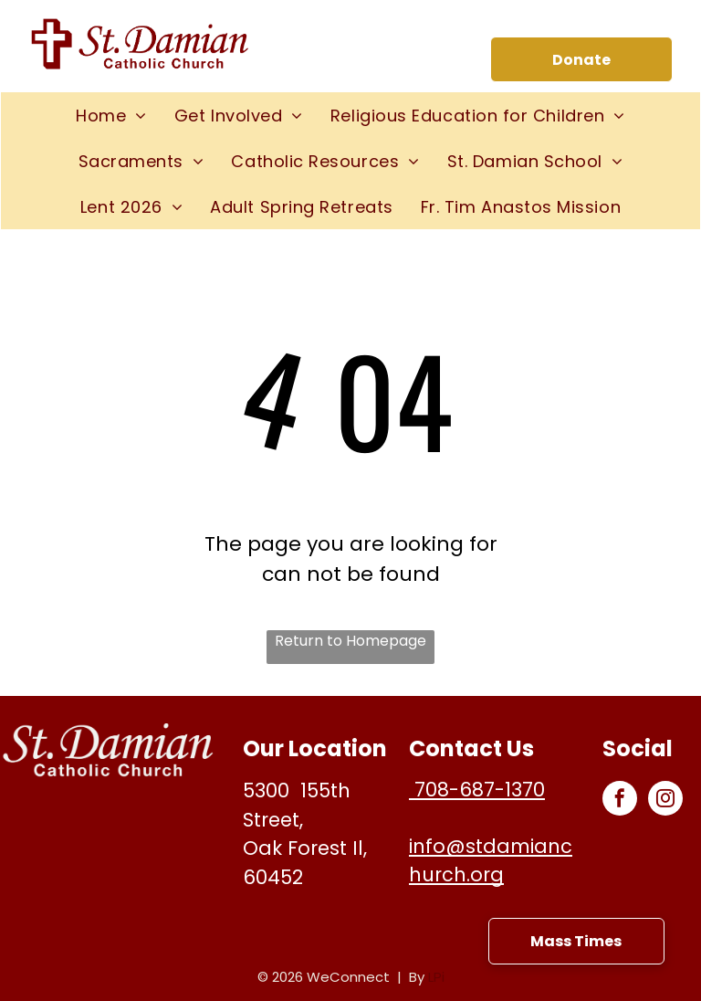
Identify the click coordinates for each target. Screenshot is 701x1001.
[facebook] (619, 800)
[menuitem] (111, 115)
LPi (436, 976)
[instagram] (665, 800)
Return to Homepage (350, 640)
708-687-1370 (477, 789)
